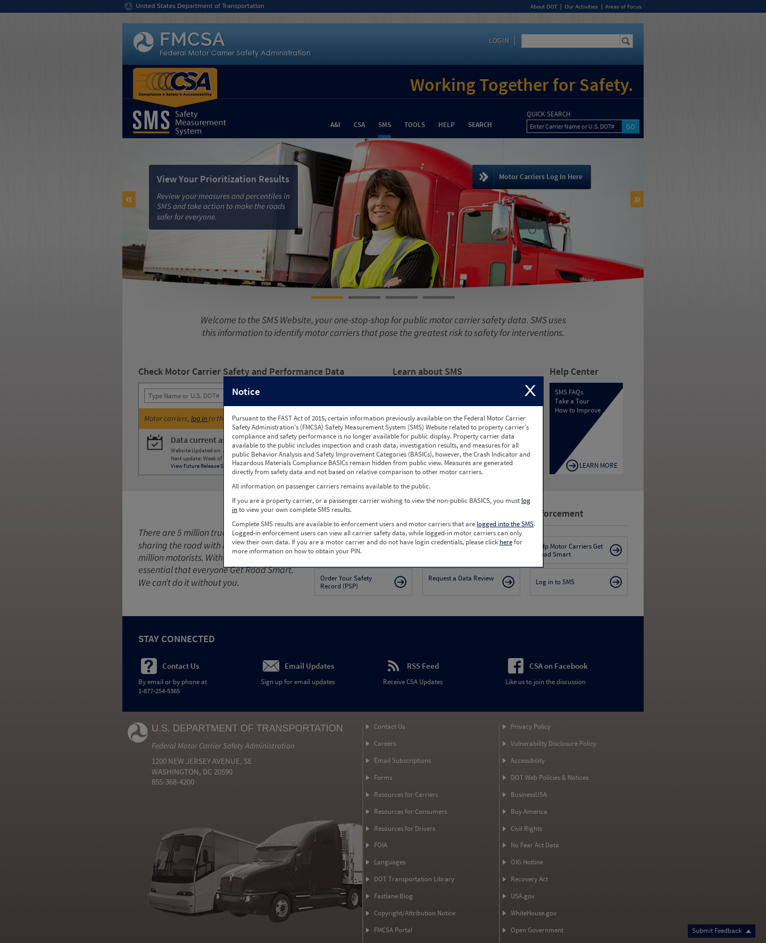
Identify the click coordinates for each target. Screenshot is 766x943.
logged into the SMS (505, 523)
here (505, 541)
